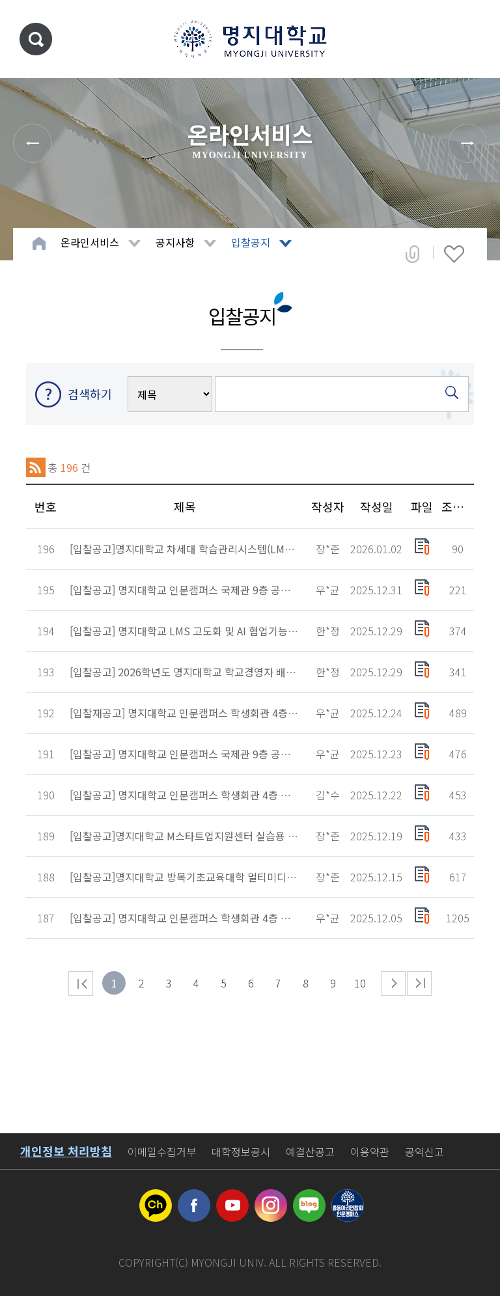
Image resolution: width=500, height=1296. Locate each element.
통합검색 (36, 39)
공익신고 (424, 1151)
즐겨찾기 (454, 254)
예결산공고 (310, 1151)
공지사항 (175, 242)
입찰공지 (251, 242)
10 (360, 983)
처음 (80, 983)
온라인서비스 (90, 242)
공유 (412, 254)
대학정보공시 (241, 1151)
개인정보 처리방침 (66, 1150)
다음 (393, 983)
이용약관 (369, 1151)
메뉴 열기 (470, 39)
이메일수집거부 (162, 1151)
